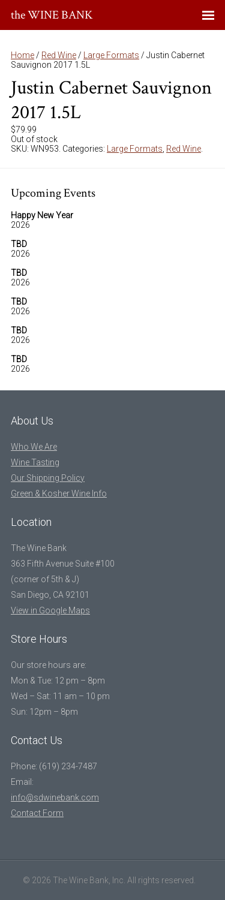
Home (22, 55)
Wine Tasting (35, 462)
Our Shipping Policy (48, 478)
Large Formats (111, 55)
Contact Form (37, 813)
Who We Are (34, 446)
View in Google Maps (50, 610)
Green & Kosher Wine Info (59, 493)
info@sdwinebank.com (55, 797)
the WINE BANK (52, 15)
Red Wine (58, 55)
